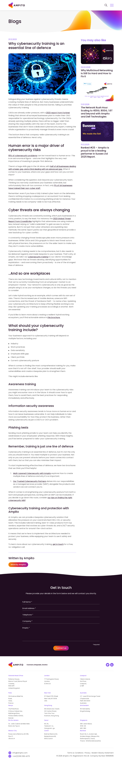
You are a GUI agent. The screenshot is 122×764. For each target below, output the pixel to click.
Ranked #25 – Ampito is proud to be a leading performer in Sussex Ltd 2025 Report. (95, 152)
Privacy (87, 753)
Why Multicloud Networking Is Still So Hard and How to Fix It (97, 73)
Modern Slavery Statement (103, 753)
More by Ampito (18, 564)
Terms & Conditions (75, 753)
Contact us (61, 648)
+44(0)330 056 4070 (21, 756)
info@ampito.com (20, 753)
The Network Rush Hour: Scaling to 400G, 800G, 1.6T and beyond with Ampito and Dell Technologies (97, 112)
